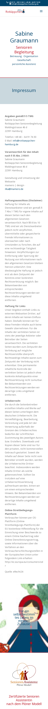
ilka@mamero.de (14, 188)
